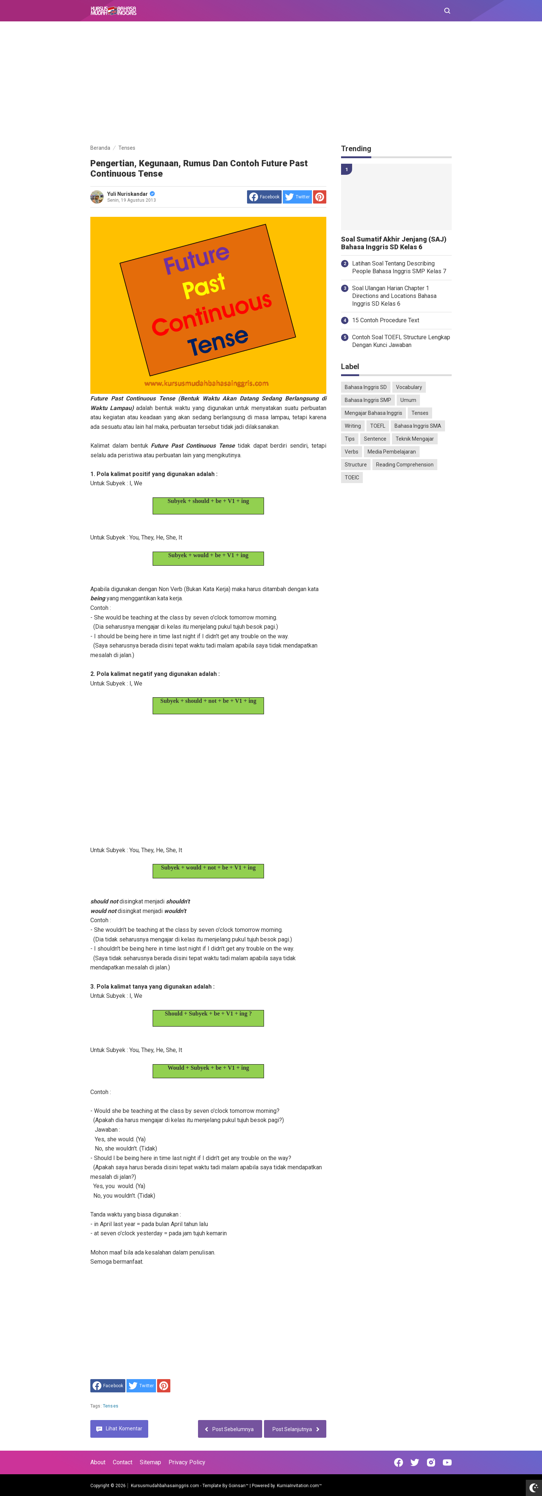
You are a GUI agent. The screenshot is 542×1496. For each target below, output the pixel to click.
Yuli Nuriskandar (131, 194)
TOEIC (352, 477)
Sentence (375, 439)
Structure (356, 465)
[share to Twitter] (297, 197)
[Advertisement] (271, 84)
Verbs (351, 452)
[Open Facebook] (398, 1462)
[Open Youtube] (447, 1462)
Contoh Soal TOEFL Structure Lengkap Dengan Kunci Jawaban (401, 341)
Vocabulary (409, 387)
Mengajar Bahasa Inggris (373, 413)
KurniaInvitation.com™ (299, 1485)
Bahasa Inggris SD (366, 387)
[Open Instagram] (431, 1462)
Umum (408, 400)
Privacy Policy (186, 1462)
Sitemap (150, 1462)
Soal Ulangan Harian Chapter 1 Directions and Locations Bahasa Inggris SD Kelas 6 (394, 296)
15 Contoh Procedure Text (385, 320)
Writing (353, 426)
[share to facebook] (264, 197)
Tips (350, 439)
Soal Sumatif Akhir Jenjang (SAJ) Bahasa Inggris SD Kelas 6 (394, 243)
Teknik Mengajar (415, 439)
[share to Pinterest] (319, 197)
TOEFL (377, 426)
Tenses (110, 1406)
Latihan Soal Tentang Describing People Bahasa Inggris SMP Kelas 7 (399, 267)
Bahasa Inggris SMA (418, 426)
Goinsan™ (239, 1485)
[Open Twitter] (414, 1462)
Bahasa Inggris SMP (368, 400)
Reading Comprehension (405, 465)
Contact (122, 1462)
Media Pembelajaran (392, 452)
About (97, 1462)
